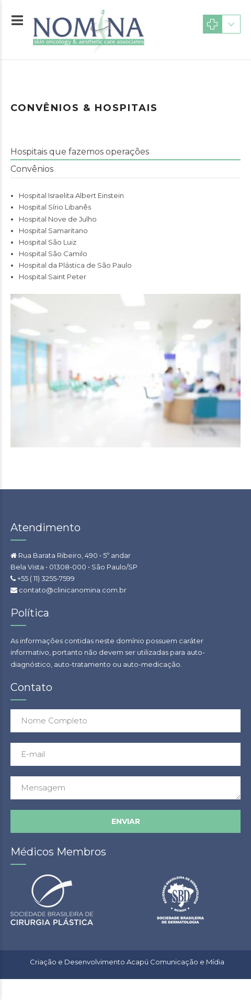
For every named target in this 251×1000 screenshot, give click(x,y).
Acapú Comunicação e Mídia (175, 962)
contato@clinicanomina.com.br (73, 590)
